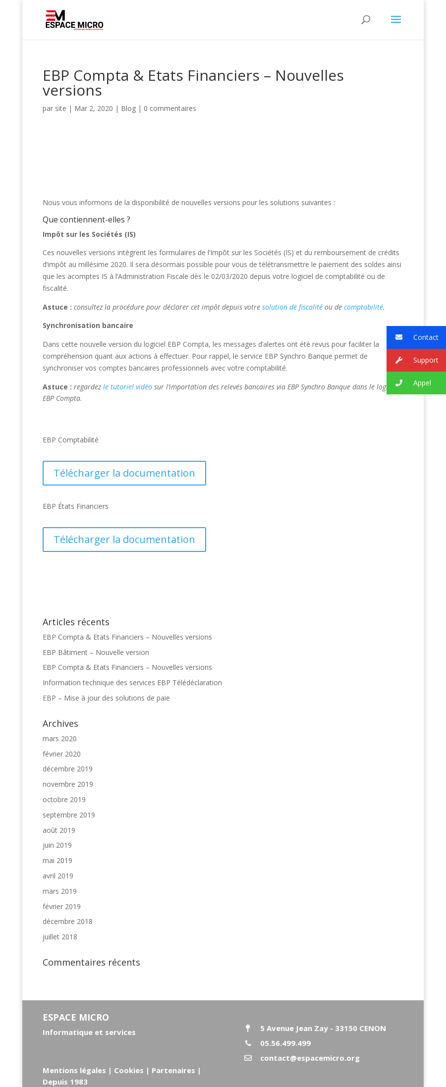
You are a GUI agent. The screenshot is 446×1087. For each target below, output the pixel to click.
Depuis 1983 (65, 1082)
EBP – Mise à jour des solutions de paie (106, 698)
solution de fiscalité (292, 307)
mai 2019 (57, 860)
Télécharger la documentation (124, 473)
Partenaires (172, 1070)
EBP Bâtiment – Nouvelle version (96, 652)
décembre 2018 (68, 921)
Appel (409, 383)
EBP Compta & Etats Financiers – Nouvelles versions (127, 637)
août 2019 (59, 830)
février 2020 (62, 754)
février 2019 (62, 906)
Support (413, 360)
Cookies (129, 1070)
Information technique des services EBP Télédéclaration (132, 682)
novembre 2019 (68, 784)
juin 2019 (57, 845)
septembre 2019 (69, 814)
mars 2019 (60, 891)
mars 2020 (60, 738)
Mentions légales (74, 1070)
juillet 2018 (60, 936)
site (60, 108)
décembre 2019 (68, 768)
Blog (128, 108)
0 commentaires (170, 108)
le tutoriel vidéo (127, 386)
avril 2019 (58, 875)
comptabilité (363, 307)
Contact (413, 337)
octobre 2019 (64, 799)
